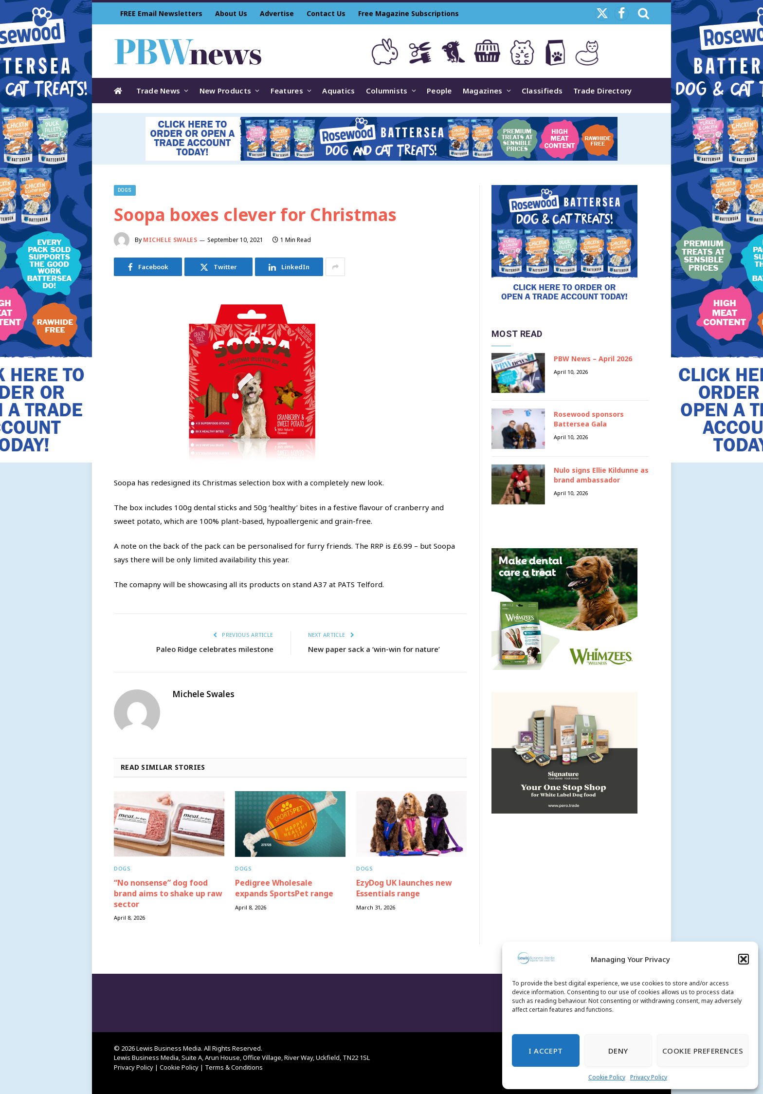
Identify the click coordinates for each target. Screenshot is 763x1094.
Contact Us (326, 13)
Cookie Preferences (702, 1051)
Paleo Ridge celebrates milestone (214, 649)
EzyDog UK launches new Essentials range (404, 888)
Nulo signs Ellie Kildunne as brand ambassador (601, 474)
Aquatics (338, 90)
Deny (618, 1051)
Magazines (483, 90)
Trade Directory (602, 90)
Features (287, 90)
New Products (226, 90)
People (439, 90)
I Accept (545, 1051)
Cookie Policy (606, 1077)
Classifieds (542, 90)
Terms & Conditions (234, 1067)
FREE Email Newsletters (161, 13)
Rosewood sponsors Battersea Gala (589, 418)
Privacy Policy (648, 1077)
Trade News (158, 90)
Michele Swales (170, 240)
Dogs (125, 190)
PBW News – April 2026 (593, 358)
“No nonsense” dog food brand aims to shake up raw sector (168, 893)
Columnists (387, 90)
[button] (743, 959)
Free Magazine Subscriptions (408, 13)
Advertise (277, 13)
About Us (231, 13)
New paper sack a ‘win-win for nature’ (374, 649)
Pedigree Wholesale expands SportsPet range (284, 888)
